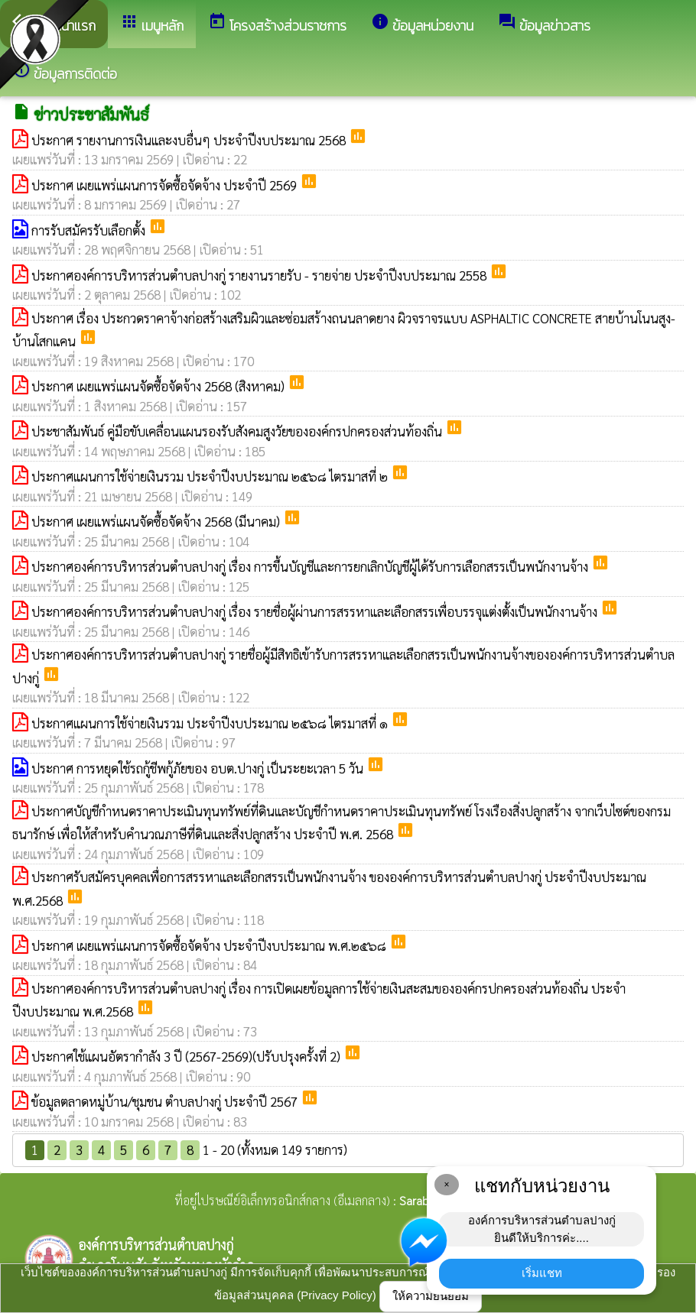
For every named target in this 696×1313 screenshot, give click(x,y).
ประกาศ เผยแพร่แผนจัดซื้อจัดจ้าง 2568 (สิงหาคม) (159, 386)
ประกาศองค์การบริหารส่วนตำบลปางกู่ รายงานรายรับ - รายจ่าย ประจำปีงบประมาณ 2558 (260, 275)
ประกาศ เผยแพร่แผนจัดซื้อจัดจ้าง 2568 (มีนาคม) (157, 521)
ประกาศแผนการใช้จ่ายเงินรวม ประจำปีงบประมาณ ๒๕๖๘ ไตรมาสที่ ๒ (211, 476)
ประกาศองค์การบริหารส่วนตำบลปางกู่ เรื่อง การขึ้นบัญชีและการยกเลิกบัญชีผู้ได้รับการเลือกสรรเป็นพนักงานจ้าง (311, 566)
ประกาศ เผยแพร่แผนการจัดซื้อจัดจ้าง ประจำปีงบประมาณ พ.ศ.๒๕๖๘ (210, 945)
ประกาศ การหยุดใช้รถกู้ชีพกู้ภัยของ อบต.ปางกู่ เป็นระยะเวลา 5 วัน (198, 768)
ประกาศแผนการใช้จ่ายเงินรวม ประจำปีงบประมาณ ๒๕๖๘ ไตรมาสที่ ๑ (211, 723)
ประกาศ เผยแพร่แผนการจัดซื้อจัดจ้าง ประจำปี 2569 (165, 185)
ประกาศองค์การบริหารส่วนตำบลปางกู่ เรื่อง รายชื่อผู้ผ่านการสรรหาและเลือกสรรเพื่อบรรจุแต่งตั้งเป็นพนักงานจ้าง (315, 611)
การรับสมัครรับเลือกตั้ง (89, 230)
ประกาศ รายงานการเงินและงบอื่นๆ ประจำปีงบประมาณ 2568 (190, 139)
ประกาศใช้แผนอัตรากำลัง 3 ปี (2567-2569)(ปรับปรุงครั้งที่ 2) (187, 1056)
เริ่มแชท (542, 1272)
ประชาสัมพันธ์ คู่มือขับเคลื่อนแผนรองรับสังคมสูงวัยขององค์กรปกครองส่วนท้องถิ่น (238, 431)
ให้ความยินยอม (430, 1295)
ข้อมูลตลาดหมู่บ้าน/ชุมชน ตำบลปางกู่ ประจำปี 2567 (166, 1101)
